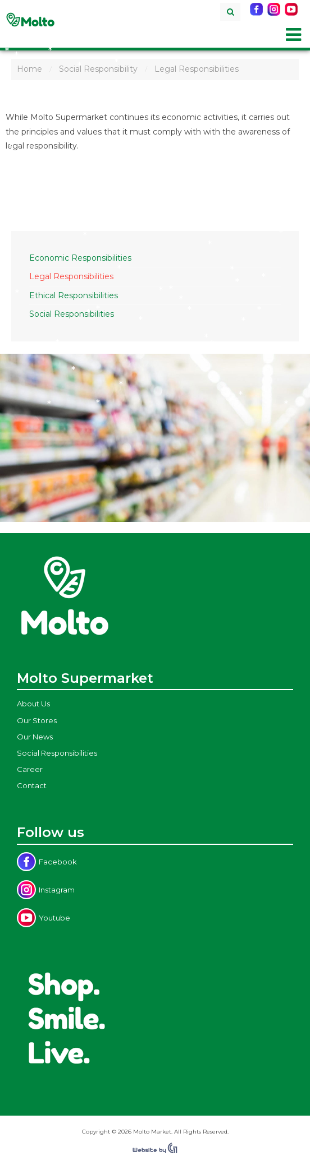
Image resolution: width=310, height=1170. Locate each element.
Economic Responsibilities (80, 258)
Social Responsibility (98, 69)
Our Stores (37, 720)
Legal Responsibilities (71, 276)
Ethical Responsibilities (73, 295)
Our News (35, 736)
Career (30, 769)
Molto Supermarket (30, 19)
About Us (33, 703)
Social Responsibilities (71, 314)
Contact (32, 785)
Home (29, 69)
